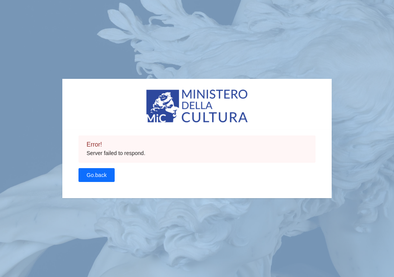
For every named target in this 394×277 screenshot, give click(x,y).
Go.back (97, 175)
